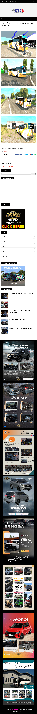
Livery (5, 159)
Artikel (5, 236)
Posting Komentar (8, 166)
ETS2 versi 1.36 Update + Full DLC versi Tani (21, 293)
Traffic (5, 253)
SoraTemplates (14, 709)
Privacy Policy (17, 1)
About (6, 1)
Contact (11, 1)
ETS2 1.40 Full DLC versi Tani (17, 302)
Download (6, 151)
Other (4, 251)
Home (2, 1)
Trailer (5, 256)
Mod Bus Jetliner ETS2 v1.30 (17, 319)
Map (4, 248)
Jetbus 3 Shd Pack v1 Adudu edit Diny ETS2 (21, 328)
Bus (4, 238)
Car (4, 241)
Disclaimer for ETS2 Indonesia (28, 1)
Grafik (4, 243)
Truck (4, 258)
